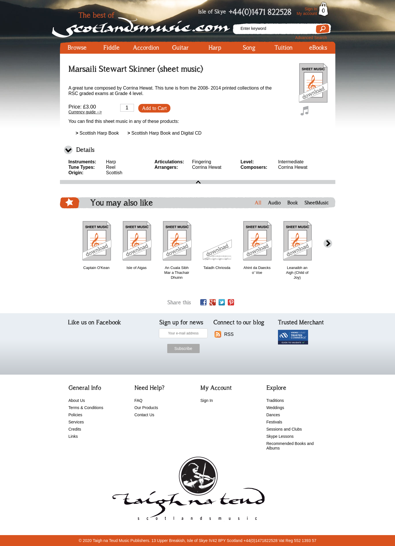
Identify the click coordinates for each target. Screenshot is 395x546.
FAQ (139, 400)
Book (292, 203)
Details (85, 150)
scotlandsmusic (187, 490)
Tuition (284, 47)
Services (76, 422)
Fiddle (111, 47)
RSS (229, 334)
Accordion (146, 47)
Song (249, 47)
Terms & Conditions (86, 407)
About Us (77, 400)
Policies (75, 415)
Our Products (146, 407)
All (258, 203)
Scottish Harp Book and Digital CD (164, 133)
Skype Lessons (280, 436)
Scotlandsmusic (146, 23)
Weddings (275, 407)
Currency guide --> (85, 112)
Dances (273, 415)
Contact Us (144, 415)
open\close (197, 182)
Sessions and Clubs (284, 429)
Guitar (180, 47)
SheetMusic (317, 203)
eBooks (318, 47)
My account (307, 13)
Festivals (274, 422)
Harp (215, 47)
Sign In (311, 9)
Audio (274, 203)
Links (73, 436)
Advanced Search (311, 37)
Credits (75, 429)
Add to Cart (154, 108)
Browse (77, 47)
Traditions (275, 400)
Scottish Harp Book (97, 133)
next (328, 243)
